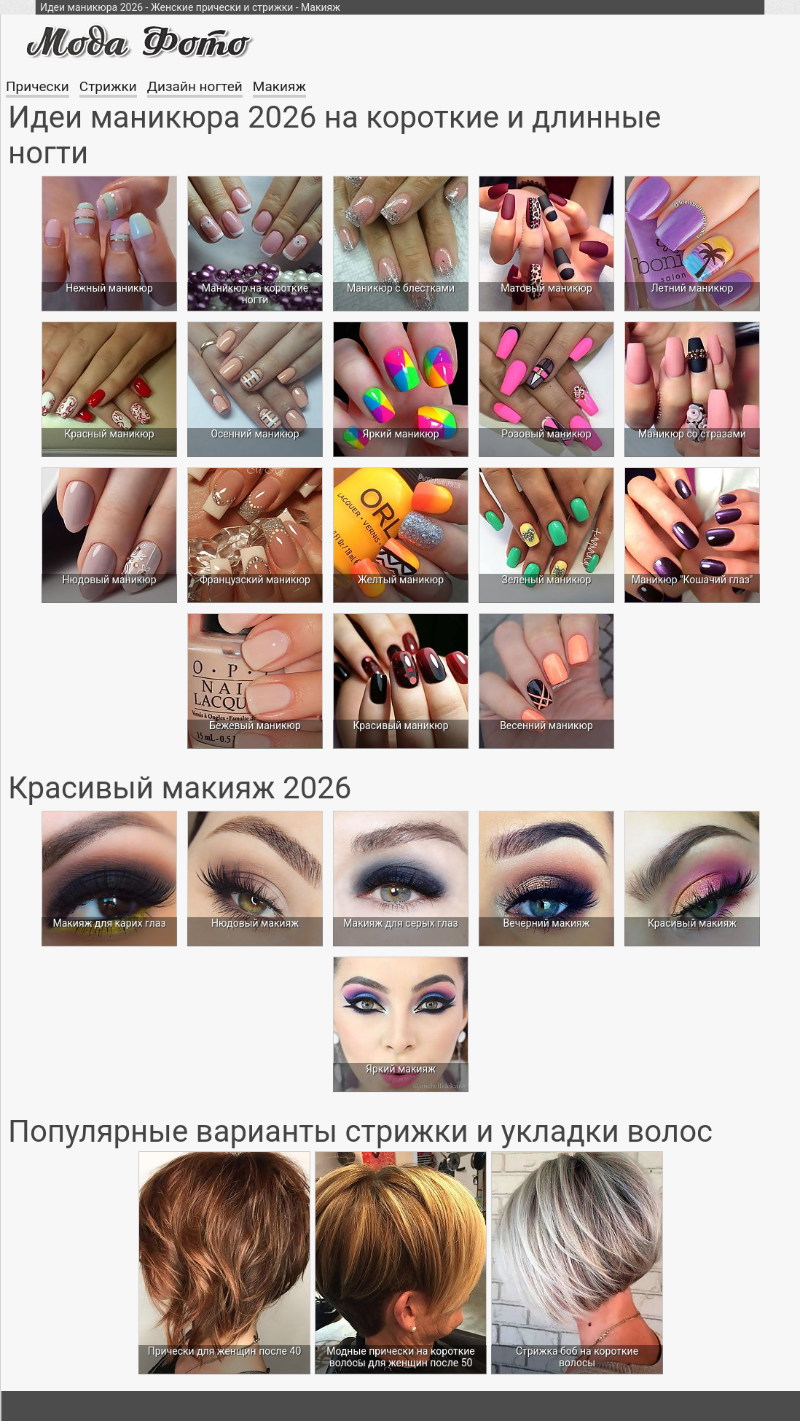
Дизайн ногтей (195, 86)
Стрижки (108, 86)
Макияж (279, 86)
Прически (37, 86)
